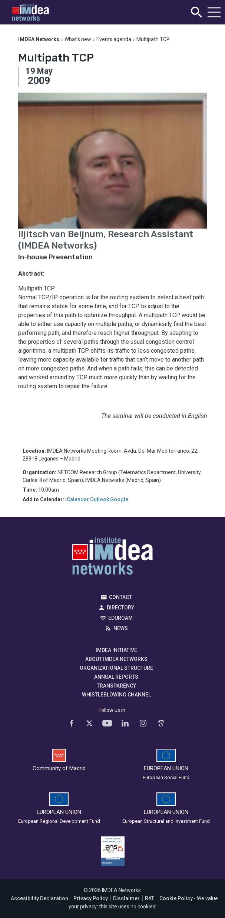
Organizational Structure (116, 668)
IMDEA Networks (112, 557)
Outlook (99, 499)
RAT (149, 898)
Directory (120, 608)
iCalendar (77, 499)
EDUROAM (120, 618)
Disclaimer (126, 898)
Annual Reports (116, 677)
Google (119, 499)
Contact (120, 597)
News (120, 628)
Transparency (116, 686)
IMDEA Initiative (116, 650)
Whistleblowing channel (116, 695)
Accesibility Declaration (39, 898)
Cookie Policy (176, 898)
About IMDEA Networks (116, 659)
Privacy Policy (90, 898)
